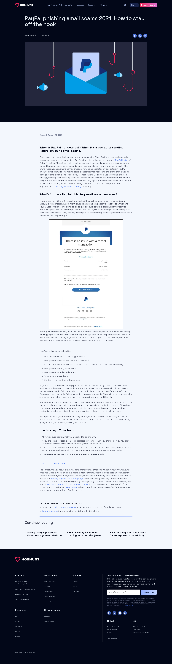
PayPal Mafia (121, 160)
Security (47, 586)
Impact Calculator (50, 602)
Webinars (18, 626)
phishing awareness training (68, 186)
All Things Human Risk (65, 507)
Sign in (134, 5)
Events (17, 636)
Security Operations (22, 599)
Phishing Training (21, 594)
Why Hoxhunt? (49, 581)
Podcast (18, 631)
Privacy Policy (128, 605)
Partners (76, 591)
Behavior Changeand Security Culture (22, 582)
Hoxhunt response (52, 463)
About (75, 581)
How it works (52, 5)
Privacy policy (49, 621)
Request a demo (50, 511)
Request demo (148, 5)
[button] (65, 5)
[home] (24, 5)
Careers (75, 586)
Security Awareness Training (25, 589)
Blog (17, 616)
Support (47, 616)
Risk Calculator (49, 597)
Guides (17, 621)
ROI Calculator (49, 591)
